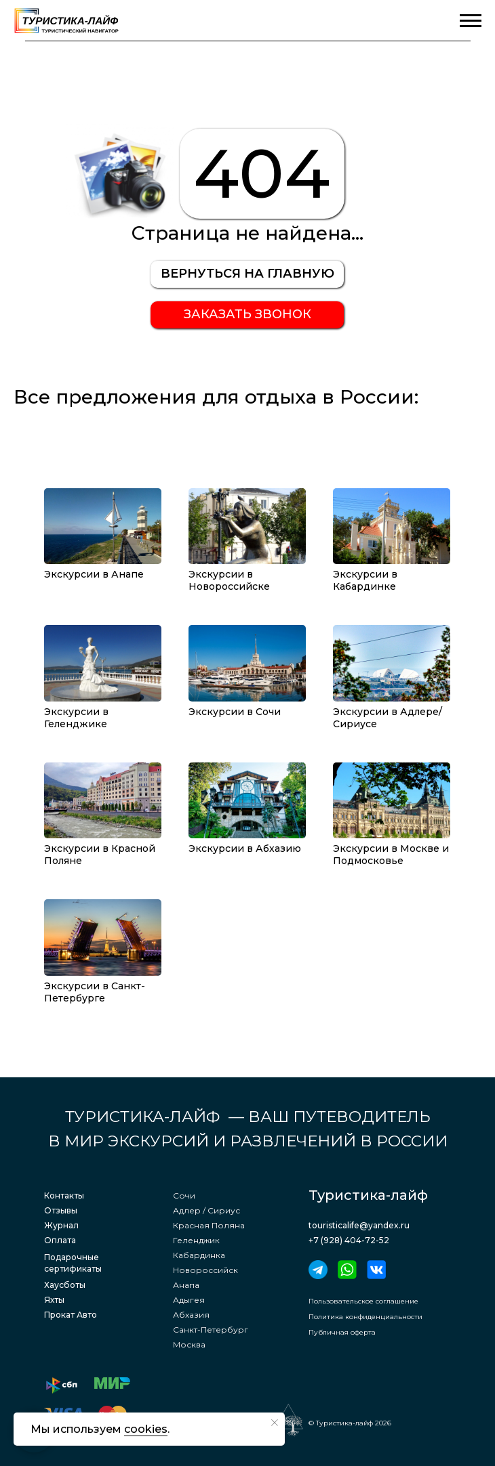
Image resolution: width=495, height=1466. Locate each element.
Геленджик (196, 1240)
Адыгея (189, 1300)
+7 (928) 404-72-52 (349, 1240)
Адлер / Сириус (206, 1210)
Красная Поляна (209, 1225)
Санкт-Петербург (210, 1329)
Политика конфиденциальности (365, 1316)
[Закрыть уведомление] (274, 1422)
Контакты (64, 1195)
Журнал (61, 1225)
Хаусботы (64, 1285)
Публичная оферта (342, 1332)
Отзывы (60, 1210)
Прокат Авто (70, 1315)
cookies (145, 1429)
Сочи (184, 1195)
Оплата (60, 1240)
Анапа (186, 1285)
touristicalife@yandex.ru (359, 1225)
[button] (247, 314)
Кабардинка (199, 1255)
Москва (189, 1344)
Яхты (54, 1300)
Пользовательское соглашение (363, 1301)
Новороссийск (205, 1270)
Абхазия (191, 1315)
